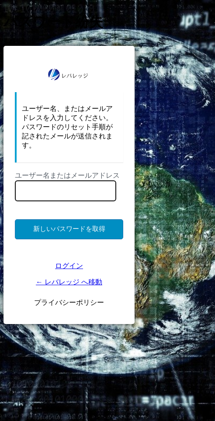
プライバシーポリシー (69, 302)
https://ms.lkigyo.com (69, 74)
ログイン (69, 265)
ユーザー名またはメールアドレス (67, 175)
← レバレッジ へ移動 (69, 282)
